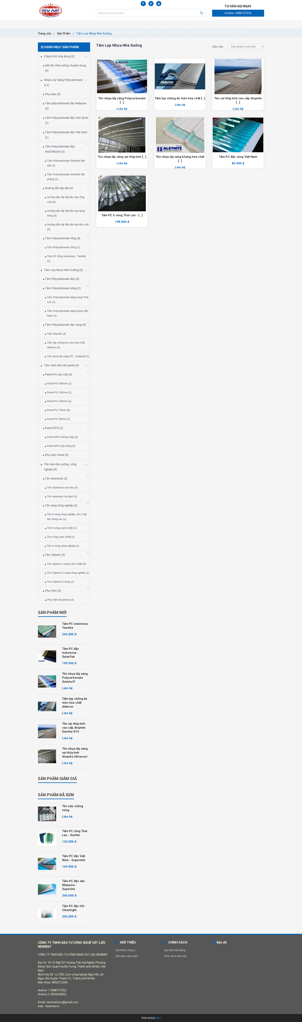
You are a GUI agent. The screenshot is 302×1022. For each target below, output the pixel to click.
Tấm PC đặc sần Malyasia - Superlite (73, 885)
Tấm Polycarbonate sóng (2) (63, 288)
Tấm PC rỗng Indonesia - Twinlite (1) (66, 258)
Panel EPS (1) (54, 428)
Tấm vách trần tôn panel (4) (61, 365)
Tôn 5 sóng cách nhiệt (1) (62, 527)
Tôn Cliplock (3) (55, 554)
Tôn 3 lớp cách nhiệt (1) (61, 536)
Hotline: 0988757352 (238, 13)
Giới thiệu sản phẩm (126, 956)
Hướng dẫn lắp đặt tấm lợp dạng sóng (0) (66, 213)
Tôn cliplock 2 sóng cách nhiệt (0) (66, 563)
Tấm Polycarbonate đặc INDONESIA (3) (60, 149)
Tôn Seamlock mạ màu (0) (62, 487)
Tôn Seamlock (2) (56, 478)
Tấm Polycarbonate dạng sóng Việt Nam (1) (67, 313)
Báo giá (157, 24)
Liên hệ (242, 24)
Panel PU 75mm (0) (58, 410)
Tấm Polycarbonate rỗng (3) (62, 238)
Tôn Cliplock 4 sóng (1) (60, 581)
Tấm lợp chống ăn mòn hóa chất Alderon (75, 702)
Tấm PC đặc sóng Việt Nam (238, 157)
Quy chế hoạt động (175, 950)
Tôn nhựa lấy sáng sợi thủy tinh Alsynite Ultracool (75, 752)
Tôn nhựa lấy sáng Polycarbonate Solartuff (75, 677)
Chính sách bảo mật (175, 956)
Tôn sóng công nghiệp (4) (61, 505)
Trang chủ (62, 24)
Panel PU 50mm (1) (58, 418)
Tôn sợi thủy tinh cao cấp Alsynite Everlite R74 (74, 727)
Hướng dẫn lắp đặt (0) (59, 188)
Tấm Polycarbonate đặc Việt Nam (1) (66, 135)
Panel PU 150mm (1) (59, 392)
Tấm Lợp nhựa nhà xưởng (211, 24)
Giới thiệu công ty (125, 950)
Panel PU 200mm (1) (59, 383)
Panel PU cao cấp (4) (58, 374)
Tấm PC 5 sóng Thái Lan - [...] (122, 215)
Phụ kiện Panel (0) (56, 454)
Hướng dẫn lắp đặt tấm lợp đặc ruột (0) (67, 227)
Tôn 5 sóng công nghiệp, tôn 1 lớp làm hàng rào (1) (67, 517)
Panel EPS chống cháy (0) (62, 436)
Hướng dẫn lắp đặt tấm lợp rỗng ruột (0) (65, 199)
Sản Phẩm (63, 33)
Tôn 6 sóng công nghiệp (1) (63, 545)
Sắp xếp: (218, 46)
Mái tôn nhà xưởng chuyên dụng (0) (65, 68)
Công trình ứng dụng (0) (59, 56)
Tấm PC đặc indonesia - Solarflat (70, 652)
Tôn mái (83, 24)
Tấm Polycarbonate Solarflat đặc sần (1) (66, 163)
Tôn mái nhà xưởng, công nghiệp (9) (60, 467)
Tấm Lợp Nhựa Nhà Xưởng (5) (63, 270)
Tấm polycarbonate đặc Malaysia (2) (66, 106)
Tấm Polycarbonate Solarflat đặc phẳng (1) (66, 177)
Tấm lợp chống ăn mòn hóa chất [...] (180, 98)
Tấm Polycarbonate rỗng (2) (63, 247)
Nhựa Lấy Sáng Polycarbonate (120, 24)
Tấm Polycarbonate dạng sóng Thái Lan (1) (67, 299)
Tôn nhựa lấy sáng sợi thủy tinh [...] (122, 157)
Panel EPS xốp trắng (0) (61, 445)
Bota (158, 1017)
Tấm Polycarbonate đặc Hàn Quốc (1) (66, 120)
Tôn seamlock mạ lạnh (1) (62, 496)
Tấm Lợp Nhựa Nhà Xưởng (94, 33)
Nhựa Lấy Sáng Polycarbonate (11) (63, 82)
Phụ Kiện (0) (53, 590)
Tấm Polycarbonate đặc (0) (62, 278)
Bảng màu (177, 24)
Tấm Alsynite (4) (56, 333)
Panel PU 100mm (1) (59, 401)
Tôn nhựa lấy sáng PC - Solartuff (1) (68, 356)
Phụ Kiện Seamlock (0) (60, 599)
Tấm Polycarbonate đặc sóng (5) (65, 324)
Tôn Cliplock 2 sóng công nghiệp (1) (68, 572)
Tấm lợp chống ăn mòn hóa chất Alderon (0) (66, 345)
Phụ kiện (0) (53, 94)
